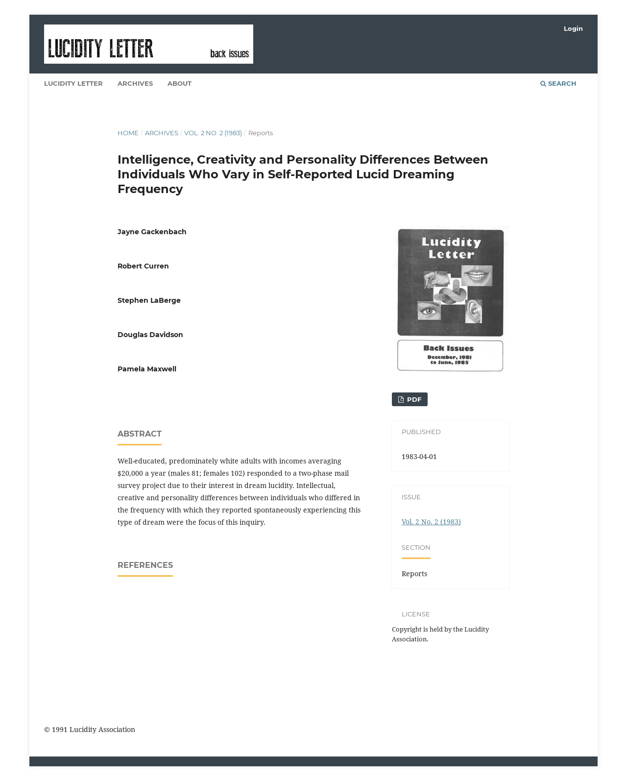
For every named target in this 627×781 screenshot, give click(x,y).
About (180, 83)
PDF (413, 399)
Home (128, 133)
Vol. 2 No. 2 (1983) (213, 133)
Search (558, 83)
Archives (135, 83)
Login (573, 28)
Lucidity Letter (73, 83)
